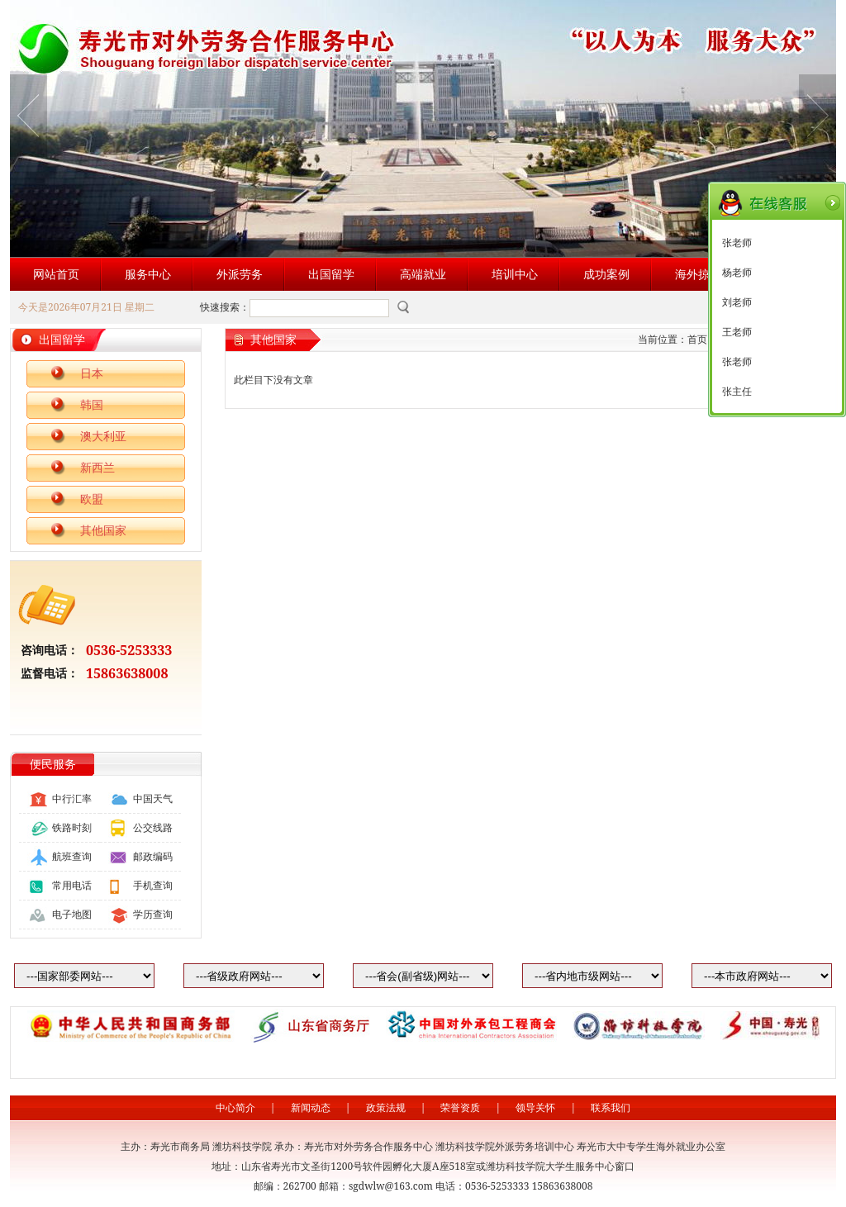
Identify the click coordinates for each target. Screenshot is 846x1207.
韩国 (91, 404)
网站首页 (56, 274)
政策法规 (386, 1107)
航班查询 (72, 856)
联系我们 (610, 1107)
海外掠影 (698, 274)
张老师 (737, 243)
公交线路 (153, 827)
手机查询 (153, 885)
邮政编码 (153, 856)
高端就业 (423, 274)
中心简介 (235, 1107)
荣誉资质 (460, 1107)
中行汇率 (72, 798)
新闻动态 (310, 1107)
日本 (91, 373)
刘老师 (737, 302)
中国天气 (153, 798)
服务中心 (148, 274)
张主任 (737, 391)
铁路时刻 (72, 827)
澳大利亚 (103, 436)
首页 (697, 339)
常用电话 (72, 885)
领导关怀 (535, 1107)
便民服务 (53, 764)
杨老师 (737, 272)
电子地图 (72, 914)
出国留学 (331, 274)
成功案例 (606, 274)
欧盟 (91, 498)
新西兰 (97, 467)
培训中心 (515, 274)
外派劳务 (239, 274)
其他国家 (103, 530)
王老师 (737, 332)
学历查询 (153, 914)
